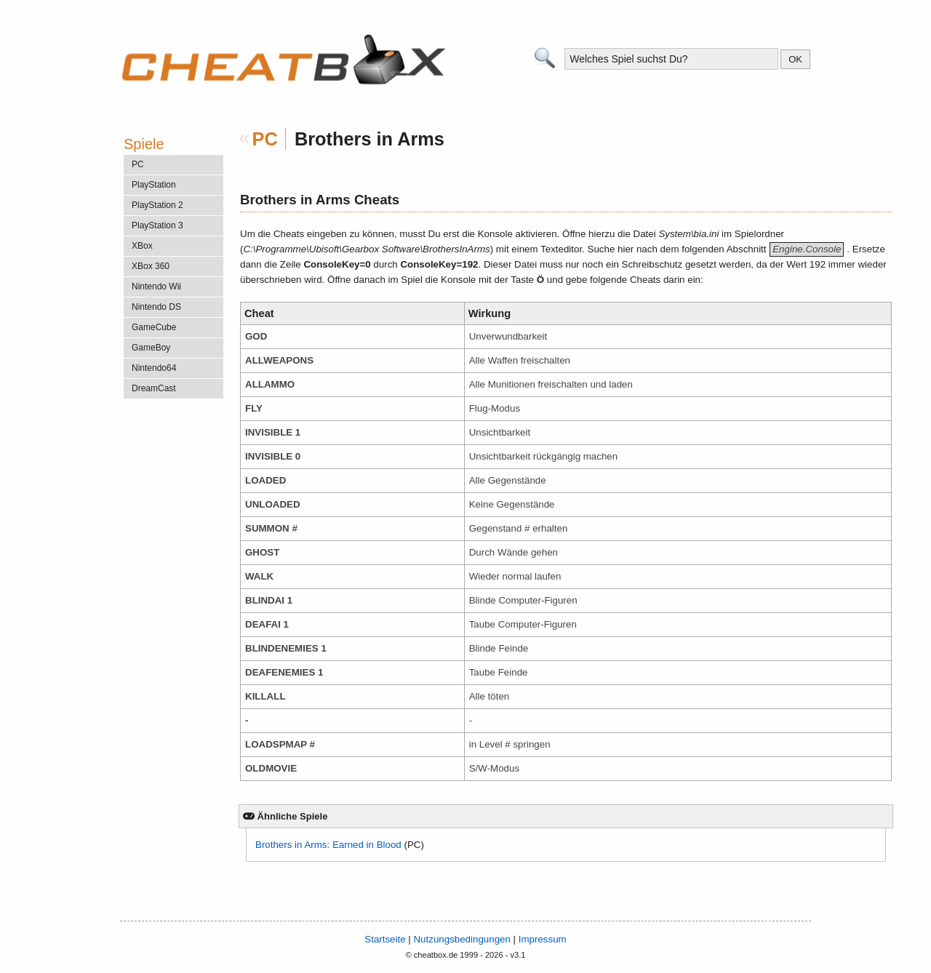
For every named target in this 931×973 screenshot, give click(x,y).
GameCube (154, 327)
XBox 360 (150, 266)
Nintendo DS (156, 307)
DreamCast (154, 388)
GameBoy (151, 348)
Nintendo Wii (156, 286)
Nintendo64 (154, 368)
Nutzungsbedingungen (461, 939)
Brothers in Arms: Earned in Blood (328, 844)
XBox (142, 246)
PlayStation (154, 185)
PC (265, 139)
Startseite (384, 939)
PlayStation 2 (157, 205)
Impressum (543, 939)
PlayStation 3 (157, 225)
